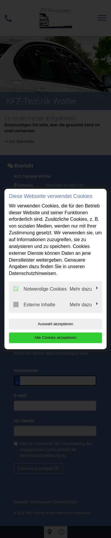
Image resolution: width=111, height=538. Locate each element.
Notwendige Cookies (40, 288)
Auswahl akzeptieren (55, 324)
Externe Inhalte (34, 304)
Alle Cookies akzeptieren (55, 337)
